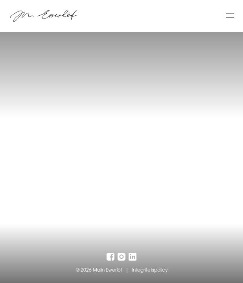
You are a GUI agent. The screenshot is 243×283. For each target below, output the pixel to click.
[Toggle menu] (230, 15)
